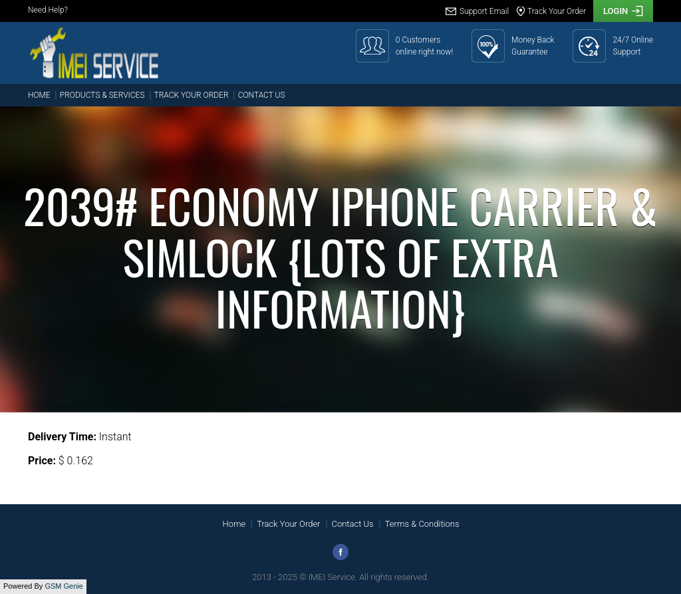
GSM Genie (63, 586)
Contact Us (261, 95)
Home (39, 95)
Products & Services (102, 95)
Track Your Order (191, 95)
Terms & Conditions (422, 524)
